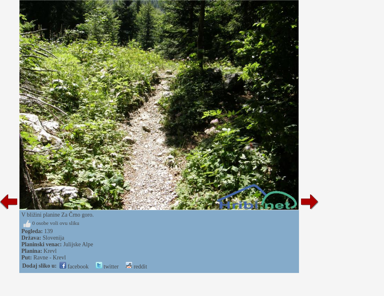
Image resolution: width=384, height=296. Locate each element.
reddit (136, 267)
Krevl (50, 251)
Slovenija (53, 238)
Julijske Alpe (78, 244)
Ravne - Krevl (49, 257)
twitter (107, 267)
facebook (74, 267)
